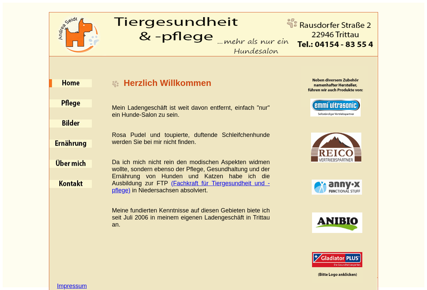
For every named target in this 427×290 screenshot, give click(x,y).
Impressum (72, 286)
